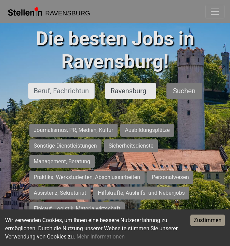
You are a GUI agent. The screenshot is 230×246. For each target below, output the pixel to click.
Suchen (184, 91)
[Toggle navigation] (215, 11)
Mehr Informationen (101, 236)
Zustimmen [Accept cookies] (207, 220)
